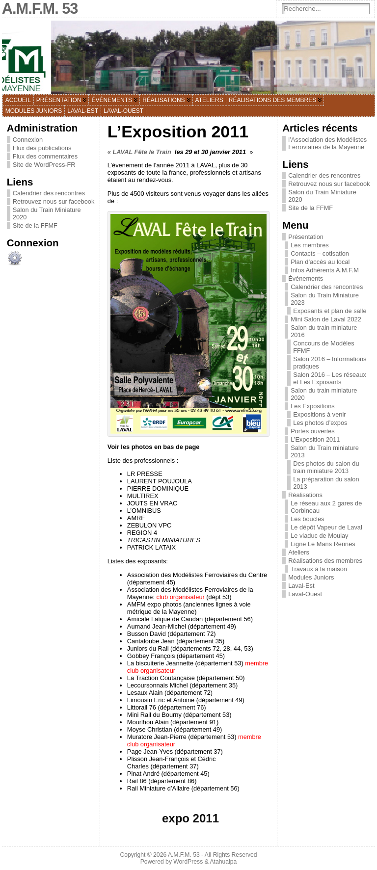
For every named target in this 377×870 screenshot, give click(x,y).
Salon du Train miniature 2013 (325, 451)
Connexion (28, 139)
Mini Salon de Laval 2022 (326, 319)
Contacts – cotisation (320, 253)
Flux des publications (42, 148)
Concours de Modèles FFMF (323, 347)
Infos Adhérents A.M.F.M (325, 270)
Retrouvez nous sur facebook (53, 201)
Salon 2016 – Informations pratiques (329, 362)
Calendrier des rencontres (49, 193)
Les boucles (307, 519)
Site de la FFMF (35, 225)
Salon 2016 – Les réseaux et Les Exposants (329, 378)
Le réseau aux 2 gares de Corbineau (326, 507)
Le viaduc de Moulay (319, 535)
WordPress (188, 861)
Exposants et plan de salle (329, 311)
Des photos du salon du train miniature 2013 (326, 467)
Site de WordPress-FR (44, 164)
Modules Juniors (311, 577)
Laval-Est (301, 585)
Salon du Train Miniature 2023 (325, 298)
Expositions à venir (319, 414)
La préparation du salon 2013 (326, 482)
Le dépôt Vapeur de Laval (326, 527)
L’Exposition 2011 (315, 439)
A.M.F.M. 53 (184, 854)
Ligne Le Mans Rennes (323, 544)
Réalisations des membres (325, 560)
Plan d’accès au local (320, 261)
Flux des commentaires (45, 156)
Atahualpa (223, 861)
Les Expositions (313, 406)
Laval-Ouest (305, 594)
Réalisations (305, 495)
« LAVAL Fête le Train (139, 152)
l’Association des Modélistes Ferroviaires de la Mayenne (327, 143)
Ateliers (298, 552)
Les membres (310, 245)
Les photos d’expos (320, 422)
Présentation (305, 236)
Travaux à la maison (319, 569)
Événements (305, 278)
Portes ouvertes (313, 431)
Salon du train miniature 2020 (324, 394)
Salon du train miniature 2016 (324, 331)
